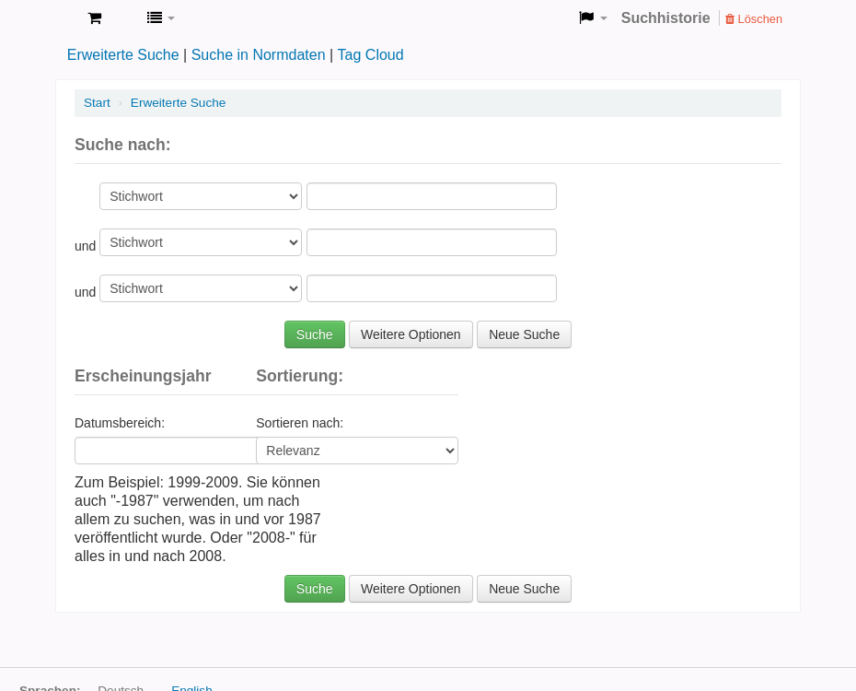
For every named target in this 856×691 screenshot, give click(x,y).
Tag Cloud (371, 55)
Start (97, 103)
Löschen (753, 19)
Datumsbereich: (120, 423)
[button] (94, 18)
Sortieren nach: (299, 423)
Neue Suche (524, 334)
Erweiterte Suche (123, 55)
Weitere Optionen (411, 334)
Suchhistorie (666, 18)
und (87, 246)
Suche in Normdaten (258, 55)
